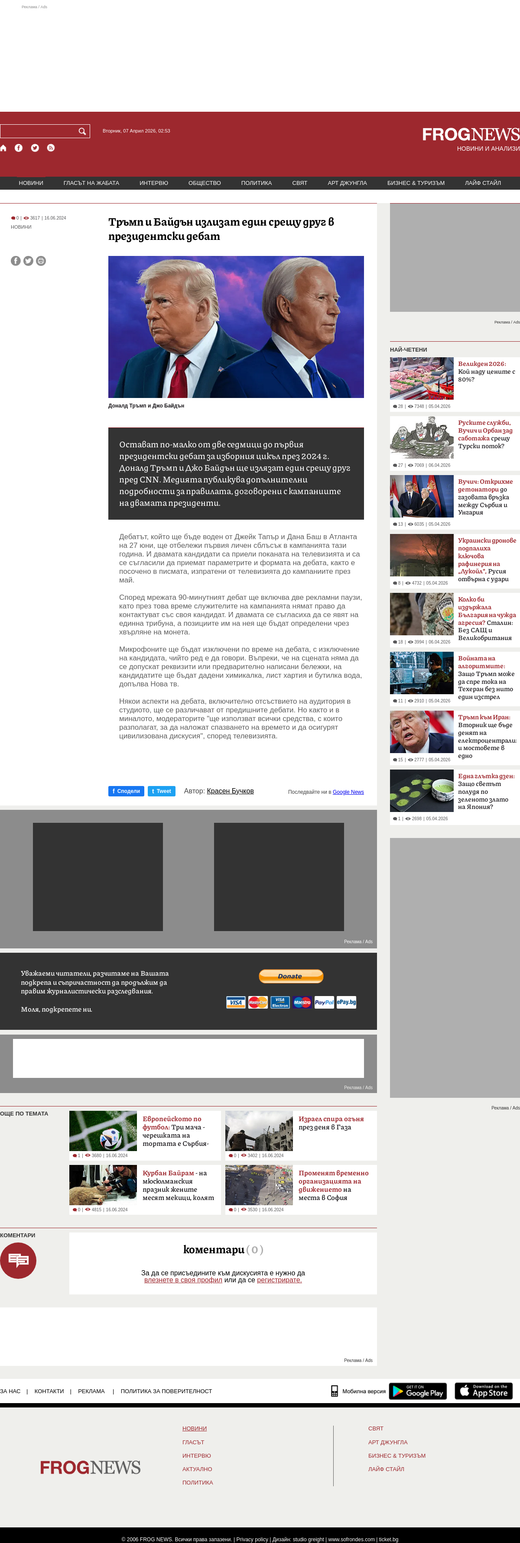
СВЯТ (300, 183)
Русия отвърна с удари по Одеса (487, 563)
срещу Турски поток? (485, 434)
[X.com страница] (35, 148)
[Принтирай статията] (41, 261)
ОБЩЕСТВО (204, 183)
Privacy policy (252, 1540)
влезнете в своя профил (183, 1280)
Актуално (197, 1469)
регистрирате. (279, 1280)
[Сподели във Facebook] (16, 261)
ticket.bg (389, 1540)
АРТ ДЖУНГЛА (347, 183)
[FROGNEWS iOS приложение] (484, 1391)
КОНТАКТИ (49, 1391)
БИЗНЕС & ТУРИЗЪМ (416, 183)
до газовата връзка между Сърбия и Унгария (485, 497)
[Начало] (3, 148)
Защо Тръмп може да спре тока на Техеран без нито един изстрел (486, 677)
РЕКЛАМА (91, 1391)
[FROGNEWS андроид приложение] (418, 1391)
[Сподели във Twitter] (28, 261)
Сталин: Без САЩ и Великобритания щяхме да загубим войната (487, 621)
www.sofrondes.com (351, 1540)
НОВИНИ (31, 183)
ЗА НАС (10, 1391)
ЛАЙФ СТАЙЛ (483, 183)
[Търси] (84, 131)
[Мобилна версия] (358, 1391)
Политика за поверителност (166, 1391)
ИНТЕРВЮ (154, 183)
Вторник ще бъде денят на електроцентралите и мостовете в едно (487, 736)
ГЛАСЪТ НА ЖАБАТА (91, 183)
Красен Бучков (230, 791)
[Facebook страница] (19, 148)
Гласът (193, 1442)
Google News (348, 792)
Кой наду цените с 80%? (486, 372)
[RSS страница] (51, 148)
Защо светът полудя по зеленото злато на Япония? (486, 791)
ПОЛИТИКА (256, 183)
